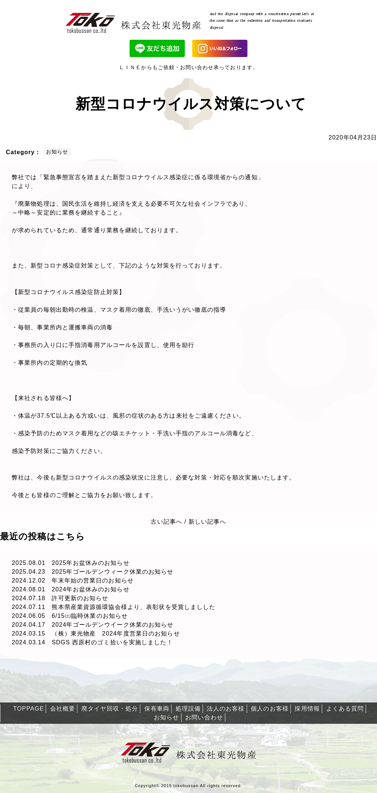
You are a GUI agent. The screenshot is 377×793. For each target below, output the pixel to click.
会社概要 (62, 708)
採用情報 (307, 708)
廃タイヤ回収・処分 (109, 708)
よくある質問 (345, 708)
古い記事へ (166, 521)
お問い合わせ (204, 717)
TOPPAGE (28, 708)
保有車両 (156, 708)
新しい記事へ (207, 521)
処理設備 (188, 708)
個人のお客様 (270, 708)
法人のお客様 (226, 708)
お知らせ (166, 717)
